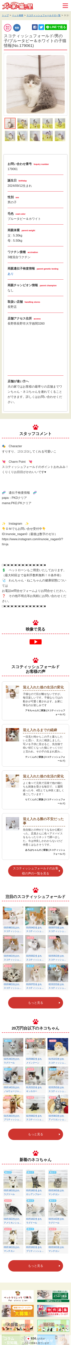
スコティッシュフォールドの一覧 (44, 15)
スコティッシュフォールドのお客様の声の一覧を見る (35, 871)
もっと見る (35, 1002)
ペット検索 (17, 15)
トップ (5, 15)
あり (11, 273)
